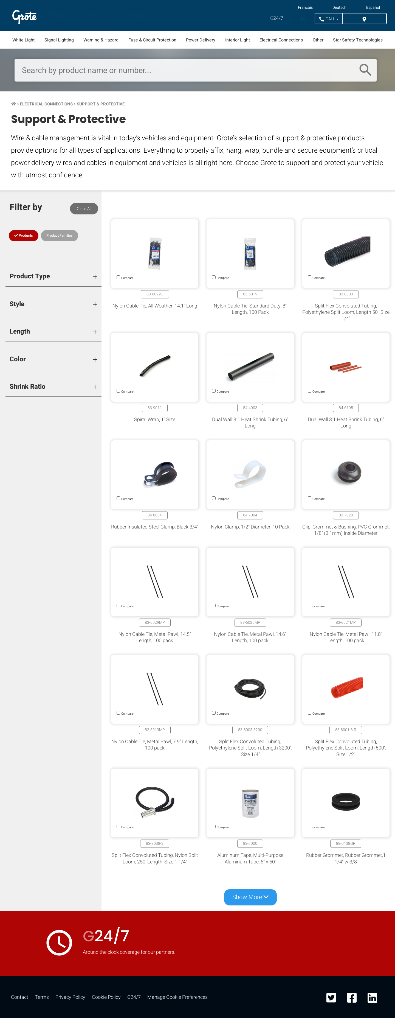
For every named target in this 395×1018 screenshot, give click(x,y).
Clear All (84, 209)
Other (318, 40)
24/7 (276, 18)
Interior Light (237, 40)
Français (305, 7)
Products (59, 15)
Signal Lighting (59, 40)
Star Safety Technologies (358, 40)
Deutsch (339, 7)
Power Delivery (200, 40)
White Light (23, 40)
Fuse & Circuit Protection (152, 40)
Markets (101, 15)
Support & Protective (101, 104)
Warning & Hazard (101, 40)
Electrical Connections (281, 40)
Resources (144, 15)
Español (373, 7)
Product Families (59, 235)
